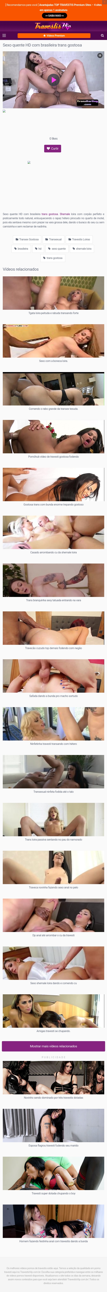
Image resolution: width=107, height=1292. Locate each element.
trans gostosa (50, 214)
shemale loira (82, 248)
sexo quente (57, 248)
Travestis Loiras (79, 239)
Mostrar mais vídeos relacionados (53, 1046)
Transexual (53, 239)
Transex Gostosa (27, 239)
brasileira (21, 248)
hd (38, 248)
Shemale (65, 214)
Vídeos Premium (54, 35)
